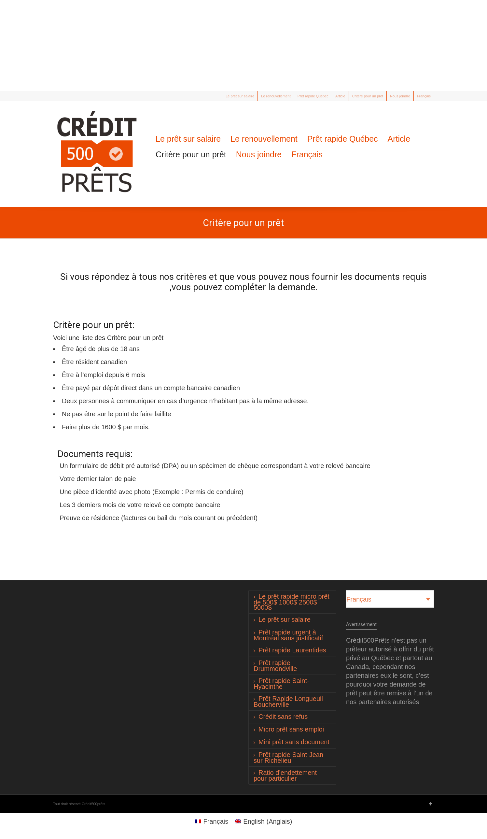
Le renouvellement (276, 96)
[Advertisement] (243, 45)
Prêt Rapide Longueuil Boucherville (288, 701)
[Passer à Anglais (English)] (263, 821)
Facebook (66, 96)
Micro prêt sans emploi (291, 729)
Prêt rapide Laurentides (292, 650)
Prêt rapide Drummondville (275, 665)
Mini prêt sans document (293, 742)
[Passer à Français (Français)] (212, 821)
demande (296, 287)
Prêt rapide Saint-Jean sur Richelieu (288, 757)
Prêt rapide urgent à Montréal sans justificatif (288, 635)
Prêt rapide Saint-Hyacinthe (281, 683)
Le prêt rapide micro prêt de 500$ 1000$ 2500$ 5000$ (291, 602)
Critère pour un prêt (367, 96)
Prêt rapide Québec (313, 96)
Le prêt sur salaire (240, 96)
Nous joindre (400, 96)
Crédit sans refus (283, 716)
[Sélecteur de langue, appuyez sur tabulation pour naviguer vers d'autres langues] (390, 599)
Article (340, 96)
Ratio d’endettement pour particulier (285, 775)
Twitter (57, 96)
